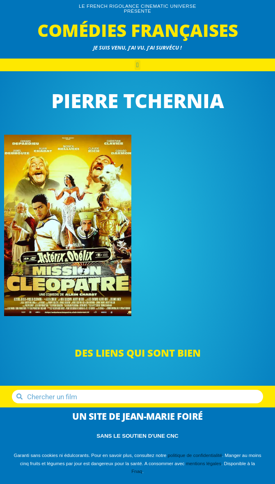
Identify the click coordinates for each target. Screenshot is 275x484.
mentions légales (203, 463)
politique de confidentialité (195, 455)
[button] (137, 65)
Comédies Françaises (137, 30)
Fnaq (136, 471)
